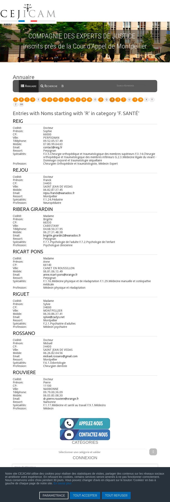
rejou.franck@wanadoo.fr (59, 189)
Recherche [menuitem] (49, 83)
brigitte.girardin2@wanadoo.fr (62, 232)
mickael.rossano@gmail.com (60, 352)
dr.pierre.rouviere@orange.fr (61, 395)
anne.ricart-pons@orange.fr (60, 271)
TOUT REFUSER (116, 495)
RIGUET (21, 290)
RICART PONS (28, 248)
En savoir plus (62, 483)
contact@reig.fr (52, 144)
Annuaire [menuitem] (29, 83)
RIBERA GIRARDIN (33, 205)
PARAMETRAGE (54, 495)
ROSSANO (24, 330)
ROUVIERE (24, 369)
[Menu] (168, 29)
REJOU (20, 166)
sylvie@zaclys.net (54, 313)
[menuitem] (62, 83)
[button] (28, 166)
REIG (18, 117)
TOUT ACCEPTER (85, 495)
